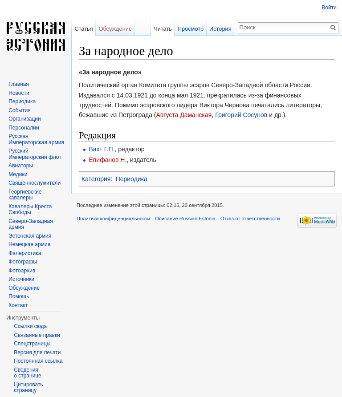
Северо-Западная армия (30, 224)
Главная (18, 84)
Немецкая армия (29, 244)
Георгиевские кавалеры (24, 195)
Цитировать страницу (28, 387)
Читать (163, 28)
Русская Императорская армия (36, 139)
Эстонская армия (29, 236)
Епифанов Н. (107, 159)
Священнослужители (34, 183)
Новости (18, 93)
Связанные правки (37, 335)
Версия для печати (37, 352)
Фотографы (22, 262)
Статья (83, 28)
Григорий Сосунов (241, 114)
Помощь (18, 296)
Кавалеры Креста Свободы (30, 209)
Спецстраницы (32, 343)
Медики (17, 174)
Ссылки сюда (30, 326)
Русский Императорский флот (34, 154)
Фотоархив (21, 270)
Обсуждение (115, 28)
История (220, 28)
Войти (329, 7)
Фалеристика (24, 253)
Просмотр (191, 28)
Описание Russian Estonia (185, 218)
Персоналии (23, 128)
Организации (24, 119)
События (19, 110)
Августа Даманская (184, 114)
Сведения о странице (27, 373)
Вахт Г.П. (101, 149)
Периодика (131, 178)
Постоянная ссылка (38, 361)
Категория (95, 178)
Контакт (18, 305)
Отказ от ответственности (250, 218)
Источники (21, 279)
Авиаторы (20, 165)
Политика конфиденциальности (113, 218)
